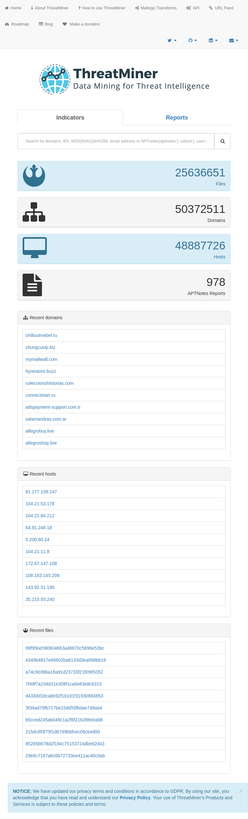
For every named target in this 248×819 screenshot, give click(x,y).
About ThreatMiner (49, 8)
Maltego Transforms (156, 8)
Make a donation (81, 24)
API (192, 8)
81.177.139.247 (41, 491)
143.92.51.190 (40, 587)
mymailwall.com (41, 359)
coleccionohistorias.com (50, 383)
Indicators (71, 117)
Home (13, 8)
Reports (177, 117)
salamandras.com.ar (46, 419)
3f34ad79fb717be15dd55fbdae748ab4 (64, 707)
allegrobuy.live (40, 431)
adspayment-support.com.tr (53, 407)
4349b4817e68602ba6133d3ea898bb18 (66, 660)
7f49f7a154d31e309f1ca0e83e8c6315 (64, 684)
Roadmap (17, 24)
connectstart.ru (41, 395)
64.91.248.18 (39, 527)
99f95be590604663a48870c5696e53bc (65, 648)
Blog (46, 24)
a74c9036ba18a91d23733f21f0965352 (64, 672)
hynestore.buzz (41, 371)
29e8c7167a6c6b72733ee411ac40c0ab (65, 755)
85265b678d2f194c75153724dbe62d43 (65, 743)
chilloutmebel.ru (41, 335)
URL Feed (221, 8)
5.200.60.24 (37, 539)
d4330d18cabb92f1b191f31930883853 (64, 695)
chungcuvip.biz (41, 347)
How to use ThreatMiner (102, 8)
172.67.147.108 (41, 563)
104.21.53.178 (40, 503)
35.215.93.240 (40, 599)
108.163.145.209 (42, 575)
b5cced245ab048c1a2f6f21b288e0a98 (64, 719)
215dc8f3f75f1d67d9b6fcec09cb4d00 (63, 731)
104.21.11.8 (37, 551)
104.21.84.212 (40, 515)
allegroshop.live (41, 443)
